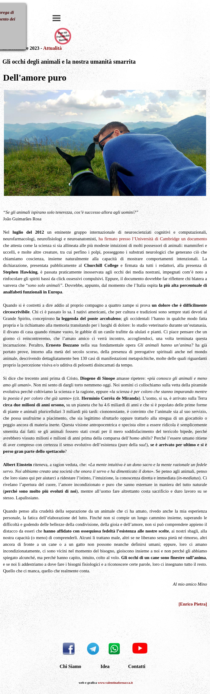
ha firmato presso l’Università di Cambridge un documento (153, 238)
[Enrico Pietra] (193, 604)
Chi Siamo (70, 666)
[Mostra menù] (57, 18)
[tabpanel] (105, 58)
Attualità (52, 48)
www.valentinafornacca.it (115, 682)
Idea (104, 666)
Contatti (136, 666)
